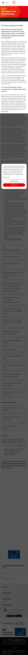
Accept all (14, 185)
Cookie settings (14, 181)
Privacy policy (6, 177)
